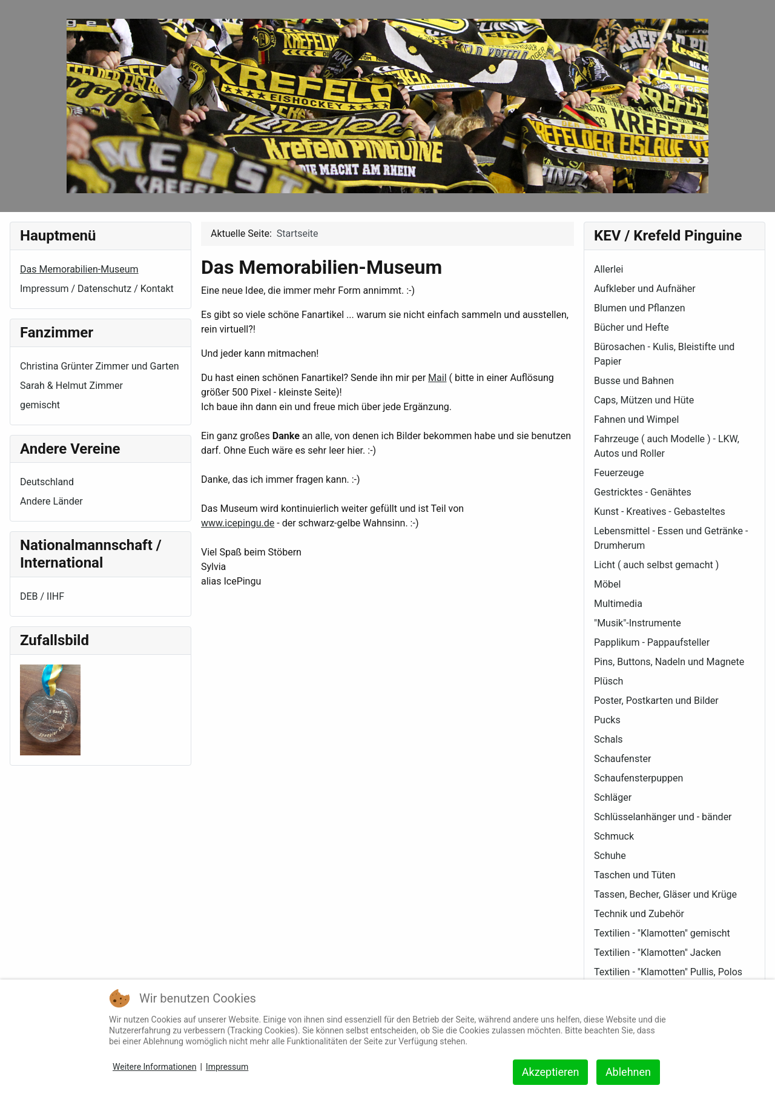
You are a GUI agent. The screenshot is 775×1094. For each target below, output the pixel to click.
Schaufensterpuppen (638, 778)
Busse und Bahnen (634, 380)
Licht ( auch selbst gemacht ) (656, 565)
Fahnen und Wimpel (636, 419)
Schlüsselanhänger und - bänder (663, 817)
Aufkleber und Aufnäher (645, 288)
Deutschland (47, 482)
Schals (608, 739)
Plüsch (608, 681)
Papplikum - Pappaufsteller (652, 642)
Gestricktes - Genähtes (642, 492)
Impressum (227, 1067)
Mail (437, 377)
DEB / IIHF (42, 596)
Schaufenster (622, 758)
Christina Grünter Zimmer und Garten (99, 366)
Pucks (607, 720)
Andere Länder (51, 501)
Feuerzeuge (619, 473)
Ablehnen (628, 1072)
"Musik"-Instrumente (637, 623)
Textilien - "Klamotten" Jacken (657, 952)
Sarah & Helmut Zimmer (71, 385)
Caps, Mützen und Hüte (644, 400)
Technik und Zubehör (639, 914)
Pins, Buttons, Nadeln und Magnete (669, 662)
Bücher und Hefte (631, 327)
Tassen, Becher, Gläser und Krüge (665, 894)
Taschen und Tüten (635, 875)
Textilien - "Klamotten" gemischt (662, 933)
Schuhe (610, 855)
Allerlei (608, 269)
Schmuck (614, 836)
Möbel (607, 584)
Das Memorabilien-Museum (79, 269)
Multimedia (618, 603)
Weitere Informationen (154, 1067)
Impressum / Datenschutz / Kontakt (97, 288)
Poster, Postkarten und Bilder (656, 700)
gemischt (40, 405)
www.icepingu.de (237, 523)
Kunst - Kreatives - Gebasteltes (659, 511)
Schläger (613, 797)
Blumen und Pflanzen (639, 308)
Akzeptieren (550, 1072)
